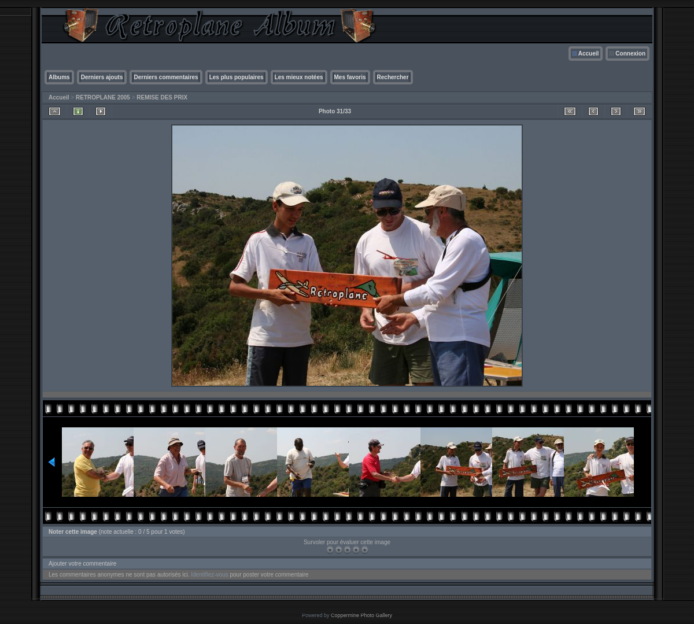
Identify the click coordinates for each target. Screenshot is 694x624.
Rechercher (393, 77)
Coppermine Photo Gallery (361, 615)
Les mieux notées (299, 77)
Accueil (588, 53)
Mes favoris (350, 77)
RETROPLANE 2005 (103, 97)
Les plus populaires (236, 77)
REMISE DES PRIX (161, 97)
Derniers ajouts (102, 77)
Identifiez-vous (209, 574)
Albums (59, 77)
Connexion (630, 53)
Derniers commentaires (166, 77)
